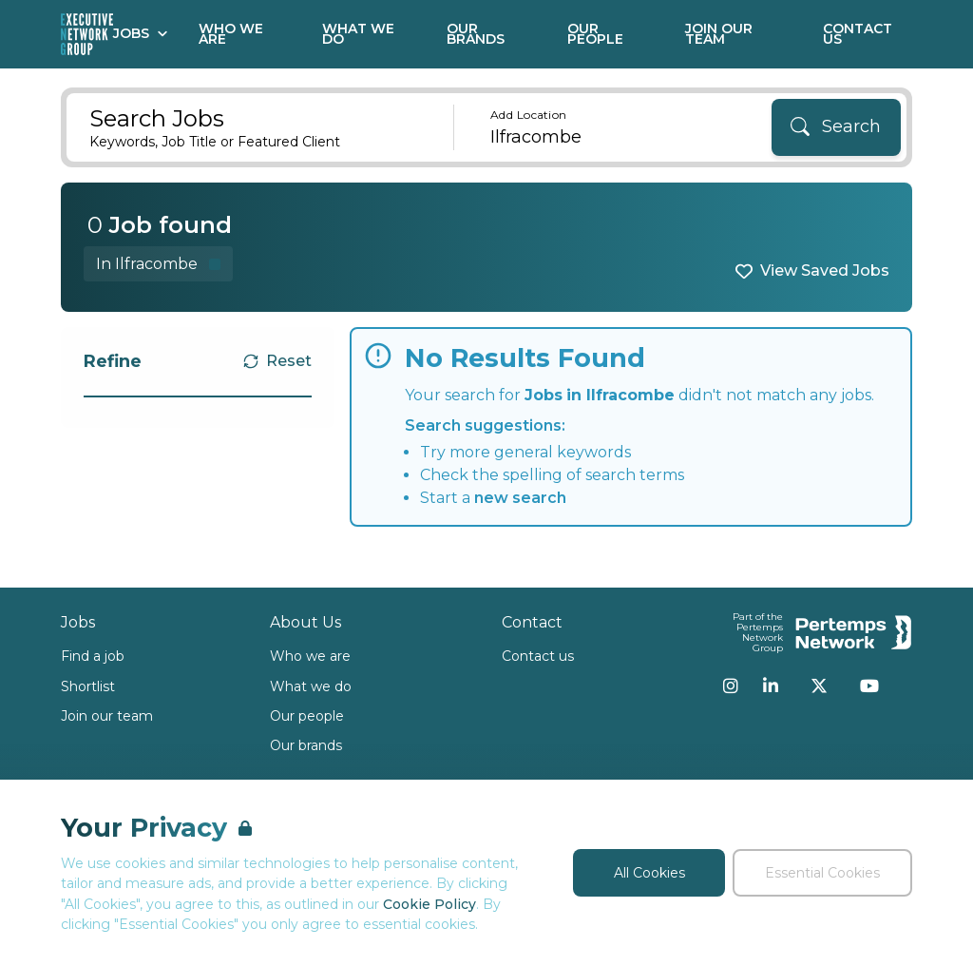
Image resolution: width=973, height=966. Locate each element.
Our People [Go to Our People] (595, 34)
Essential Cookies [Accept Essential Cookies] (822, 872)
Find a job (92, 656)
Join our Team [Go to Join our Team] (719, 34)
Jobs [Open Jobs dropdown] (140, 33)
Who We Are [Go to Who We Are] (231, 34)
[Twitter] (819, 685)
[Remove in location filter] (158, 263)
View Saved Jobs (824, 270)
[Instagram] (731, 685)
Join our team (107, 715)
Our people (307, 715)
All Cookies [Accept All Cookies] (649, 872)
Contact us (538, 656)
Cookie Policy (429, 904)
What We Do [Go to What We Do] (358, 34)
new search (520, 498)
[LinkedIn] (770, 685)
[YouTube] (869, 685)
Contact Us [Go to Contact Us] (857, 34)
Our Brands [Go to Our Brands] (476, 34)
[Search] (836, 127)
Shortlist (88, 686)
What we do (311, 686)
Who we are (310, 656)
